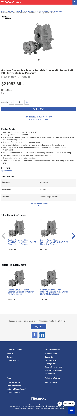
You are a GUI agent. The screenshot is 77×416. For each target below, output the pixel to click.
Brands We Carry (51, 354)
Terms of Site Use (15, 406)
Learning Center (50, 364)
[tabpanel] (38, 39)
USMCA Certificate (13, 392)
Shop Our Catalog (51, 382)
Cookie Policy (62, 406)
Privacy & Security (51, 406)
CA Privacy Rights (53, 408)
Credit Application (13, 382)
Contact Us (49, 357)
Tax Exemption (50, 373)
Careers (10, 357)
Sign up (38, 326)
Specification (6, 171)
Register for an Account (53, 367)
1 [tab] (38, 59)
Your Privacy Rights (41, 408)
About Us (10, 354)
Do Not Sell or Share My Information (23, 408)
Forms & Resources (14, 386)
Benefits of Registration (53, 370)
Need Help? (30, 116)
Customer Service (51, 360)
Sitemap (62, 408)
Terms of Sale (26, 406)
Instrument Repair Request (16, 389)
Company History (13, 360)
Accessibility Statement (38, 406)
